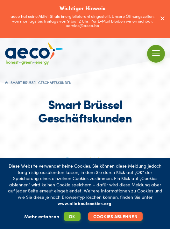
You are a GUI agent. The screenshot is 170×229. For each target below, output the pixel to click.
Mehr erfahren (41, 216)
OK (72, 216)
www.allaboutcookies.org (84, 203)
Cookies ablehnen (115, 216)
